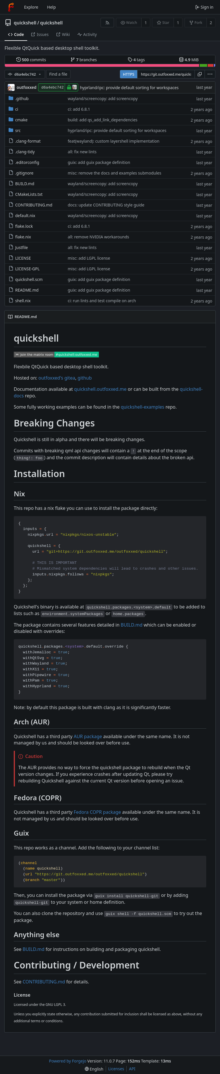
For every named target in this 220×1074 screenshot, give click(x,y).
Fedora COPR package (97, 812)
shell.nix (20, 300)
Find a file (58, 74)
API (132, 1068)
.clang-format (25, 141)
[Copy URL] (200, 74)
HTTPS (128, 74)
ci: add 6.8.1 (79, 109)
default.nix (22, 215)
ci (13, 109)
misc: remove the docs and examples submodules (114, 173)
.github (19, 98)
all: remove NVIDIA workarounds (98, 237)
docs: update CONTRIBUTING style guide (106, 205)
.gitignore (21, 173)
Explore (31, 7)
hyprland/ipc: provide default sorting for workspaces (129, 87)
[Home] (11, 7)
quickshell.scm (26, 279)
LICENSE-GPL (24, 268)
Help (51, 7)
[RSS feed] (107, 22)
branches (83, 59)
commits (31, 59)
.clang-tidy (22, 151)
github (85, 378)
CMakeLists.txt (25, 194)
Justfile (18, 247)
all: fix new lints (82, 151)
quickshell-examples (142, 407)
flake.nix (20, 237)
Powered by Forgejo (67, 1061)
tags (136, 59)
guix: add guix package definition (99, 162)
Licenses (116, 1068)
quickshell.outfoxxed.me (100, 389)
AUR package (88, 736)
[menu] (210, 74)
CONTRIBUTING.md (30, 205)
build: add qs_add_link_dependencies (102, 119)
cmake (18, 119)
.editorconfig (24, 162)
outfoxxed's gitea (56, 378)
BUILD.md (21, 183)
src (15, 130)
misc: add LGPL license (89, 258)
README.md (24, 290)
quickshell (25, 23)
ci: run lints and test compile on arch (102, 300)
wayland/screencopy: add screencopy (103, 98)
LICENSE (20, 258)
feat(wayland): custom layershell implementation (113, 141)
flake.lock (21, 226)
